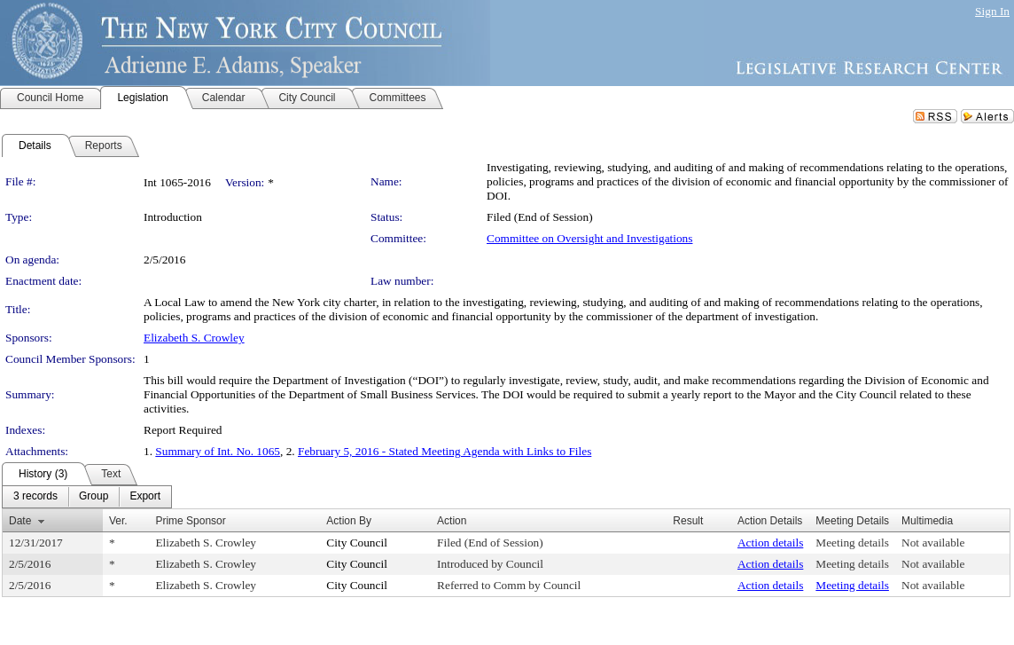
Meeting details (852, 542)
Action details (770, 542)
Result (688, 521)
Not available (932, 542)
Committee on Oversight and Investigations (589, 238)
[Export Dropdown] (145, 496)
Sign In (992, 11)
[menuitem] (35, 496)
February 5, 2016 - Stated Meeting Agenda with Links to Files (444, 451)
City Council (356, 542)
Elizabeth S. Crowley (194, 337)
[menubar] (87, 496)
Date (20, 521)
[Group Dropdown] (93, 496)
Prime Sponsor (190, 521)
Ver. (118, 521)
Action (451, 521)
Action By (348, 521)
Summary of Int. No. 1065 (217, 451)
